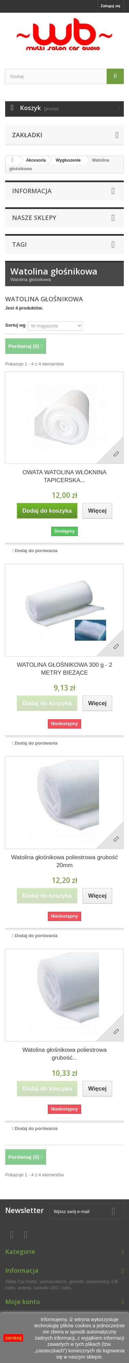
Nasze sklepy (34, 217)
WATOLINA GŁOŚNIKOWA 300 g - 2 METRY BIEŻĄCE (64, 669)
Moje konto (22, 1301)
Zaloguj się (110, 6)
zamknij (13, 1338)
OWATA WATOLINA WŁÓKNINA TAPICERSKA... (64, 476)
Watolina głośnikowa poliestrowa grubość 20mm (64, 861)
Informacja (32, 191)
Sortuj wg (15, 325)
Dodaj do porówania (36, 550)
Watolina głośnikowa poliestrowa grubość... (64, 1054)
